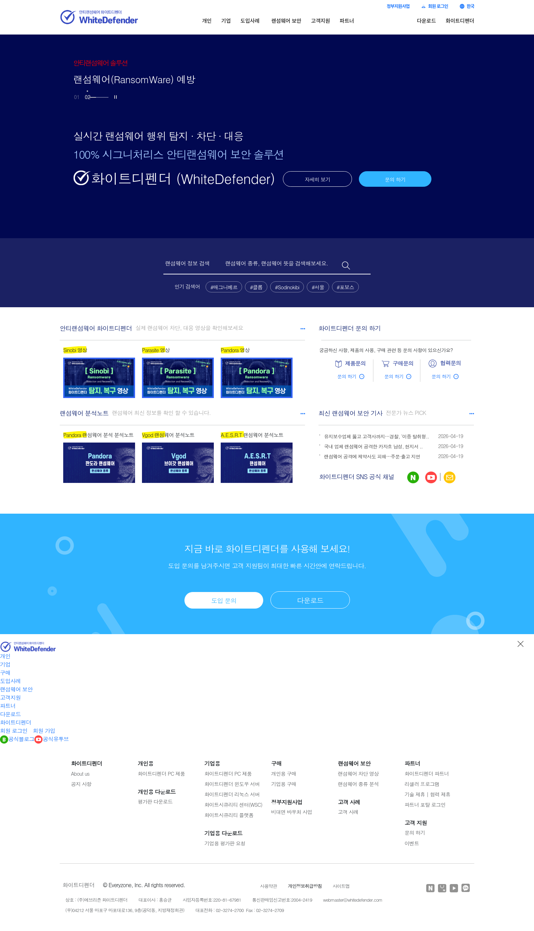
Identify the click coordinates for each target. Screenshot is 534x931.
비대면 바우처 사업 (291, 810)
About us (80, 771)
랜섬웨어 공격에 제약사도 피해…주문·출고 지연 (372, 456)
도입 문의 (223, 598)
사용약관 (268, 884)
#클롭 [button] (256, 287)
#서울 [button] (318, 287)
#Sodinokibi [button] (287, 287)
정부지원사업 (398, 6)
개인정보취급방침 (305, 884)
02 (87, 97)
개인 (207, 20)
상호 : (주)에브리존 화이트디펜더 (96, 898)
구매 (5, 671)
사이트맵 (341, 884)
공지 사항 (81, 782)
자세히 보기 (317, 179)
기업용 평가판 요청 (224, 841)
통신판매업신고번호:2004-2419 (282, 898)
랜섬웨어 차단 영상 (358, 771)
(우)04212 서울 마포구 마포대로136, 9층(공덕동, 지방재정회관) (124, 908)
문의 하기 (395, 179)
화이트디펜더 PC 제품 (161, 771)
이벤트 (411, 841)
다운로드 (426, 20)
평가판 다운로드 (155, 800)
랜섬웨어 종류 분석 (358, 782)
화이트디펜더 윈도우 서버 (232, 782)
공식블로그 (17, 737)
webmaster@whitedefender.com (352, 898)
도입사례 (249, 20)
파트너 (347, 20)
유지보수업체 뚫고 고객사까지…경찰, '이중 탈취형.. (376, 436)
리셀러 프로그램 (421, 782)
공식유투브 (51, 737)
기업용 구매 (283, 782)
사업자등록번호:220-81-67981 (212, 898)
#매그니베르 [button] (223, 287)
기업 (226, 20)
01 (76, 97)
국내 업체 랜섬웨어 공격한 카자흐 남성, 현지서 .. (373, 446)
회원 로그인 (434, 6)
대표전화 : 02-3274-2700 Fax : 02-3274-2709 (240, 908)
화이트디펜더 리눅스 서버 (232, 792)
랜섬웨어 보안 (286, 20)
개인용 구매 (283, 771)
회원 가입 (44, 729)
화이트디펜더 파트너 (426, 771)
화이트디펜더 (460, 20)
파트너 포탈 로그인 (424, 803)
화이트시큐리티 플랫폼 (229, 813)
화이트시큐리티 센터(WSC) (233, 803)
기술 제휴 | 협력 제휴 (427, 792)
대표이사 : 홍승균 (155, 898)
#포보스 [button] (345, 287)
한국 (467, 6)
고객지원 (320, 20)
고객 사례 (348, 810)
